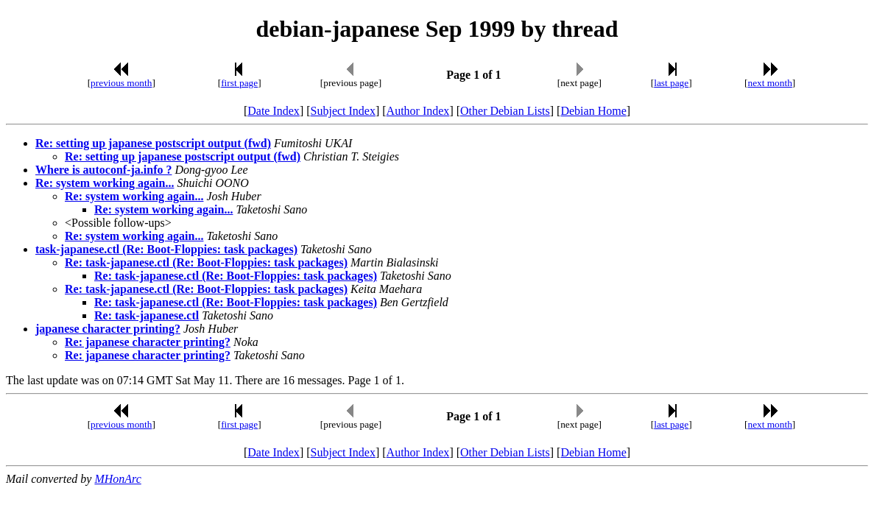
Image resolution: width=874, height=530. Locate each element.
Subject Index (343, 111)
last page (671, 82)
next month (769, 82)
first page (239, 82)
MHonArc (117, 479)
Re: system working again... (104, 183)
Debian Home (593, 111)
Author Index (418, 111)
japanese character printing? (107, 328)
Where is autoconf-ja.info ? (103, 169)
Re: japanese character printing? (147, 342)
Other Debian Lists (505, 111)
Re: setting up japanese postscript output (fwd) (153, 143)
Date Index (273, 111)
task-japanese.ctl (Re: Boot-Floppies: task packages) (166, 249)
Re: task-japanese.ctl (146, 315)
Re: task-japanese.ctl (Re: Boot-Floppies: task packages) (206, 262)
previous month (121, 82)
